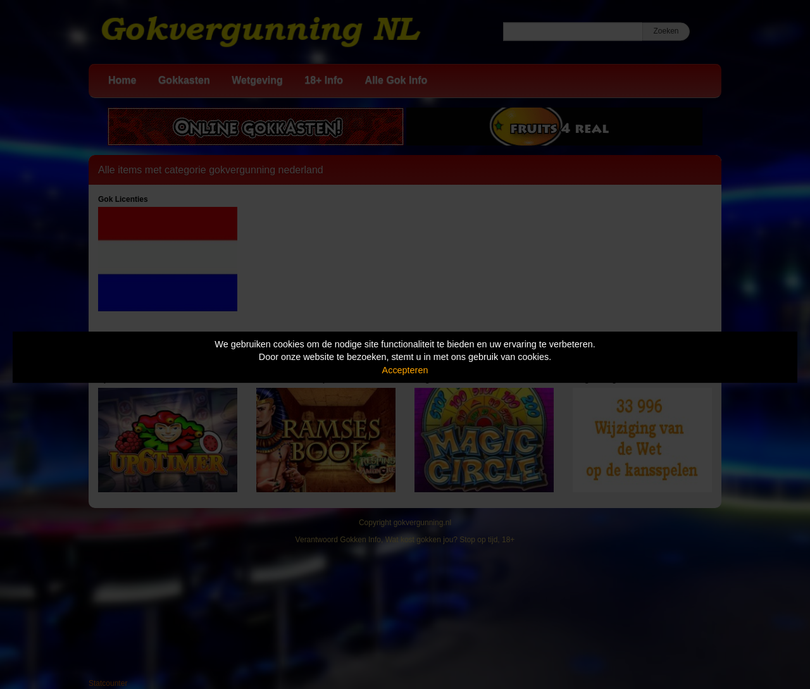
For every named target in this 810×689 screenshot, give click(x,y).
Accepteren (405, 370)
